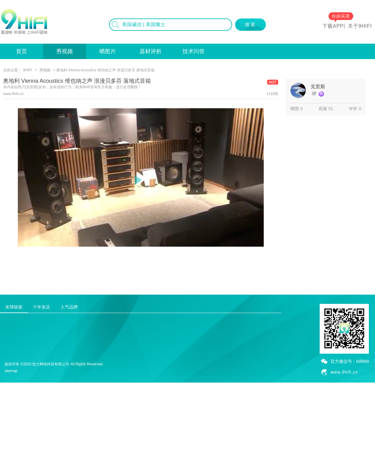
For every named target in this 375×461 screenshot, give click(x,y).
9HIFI (27, 70)
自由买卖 (341, 16)
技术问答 (194, 51)
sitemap (11, 371)
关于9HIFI (360, 26)
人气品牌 (69, 306)
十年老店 (41, 306)
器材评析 (151, 51)
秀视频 (64, 51)
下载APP (333, 26)
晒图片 (107, 51)
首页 (21, 51)
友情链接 (13, 306)
